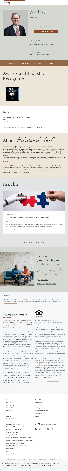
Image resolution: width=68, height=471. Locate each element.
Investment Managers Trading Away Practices (19, 440)
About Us (8, 410)
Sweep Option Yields (12, 435)
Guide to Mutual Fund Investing (15, 443)
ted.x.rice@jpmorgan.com (39, 54)
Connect (51, 63)
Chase (37, 416)
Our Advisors (10, 405)
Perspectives (10, 408)
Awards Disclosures (12, 454)
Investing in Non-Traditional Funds (16, 446)
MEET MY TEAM (45, 26)
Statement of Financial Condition (15, 427)
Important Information (53, 381)
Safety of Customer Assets (13, 429)
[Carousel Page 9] (43, 242)
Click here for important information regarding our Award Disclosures (22, 127)
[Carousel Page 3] (29, 242)
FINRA (36, 365)
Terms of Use (21, 459)
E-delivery (9, 451)
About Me (25, 63)
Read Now (10, 230)
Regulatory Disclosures (56, 459)
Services (8, 402)
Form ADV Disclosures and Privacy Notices (18, 437)
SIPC (42, 365)
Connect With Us (40, 402)
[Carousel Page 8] (41, 242)
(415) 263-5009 (42, 280)
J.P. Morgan (38, 413)
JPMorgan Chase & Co (41, 410)
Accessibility (32, 459)
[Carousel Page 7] (38, 242)
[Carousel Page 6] (36, 242)
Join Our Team (10, 419)
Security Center (10, 448)
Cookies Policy (42, 459)
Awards (12, 63)
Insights (38, 63)
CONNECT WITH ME (46, 31)
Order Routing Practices (13, 432)
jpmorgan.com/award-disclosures (10, 303)
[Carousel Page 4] (31, 242)
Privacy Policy (35, 468)
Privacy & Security (10, 459)
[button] (65, 465)
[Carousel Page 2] (26, 242)
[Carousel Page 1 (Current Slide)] (24, 242)
